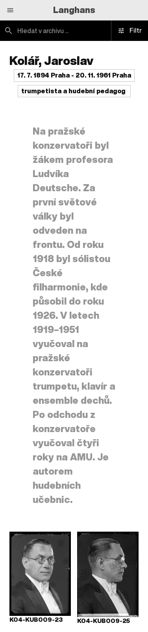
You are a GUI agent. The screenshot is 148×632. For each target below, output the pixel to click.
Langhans (74, 10)
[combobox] (74, 30)
